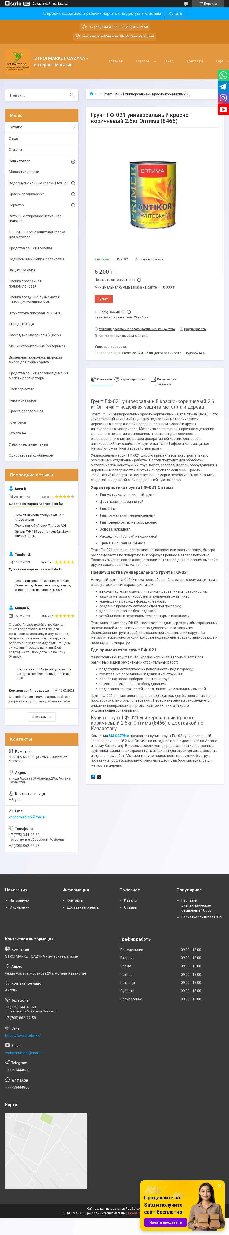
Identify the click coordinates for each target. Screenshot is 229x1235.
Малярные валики (24, 172)
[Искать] (72, 95)
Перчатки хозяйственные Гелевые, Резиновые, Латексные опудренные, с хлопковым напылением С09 (43, 585)
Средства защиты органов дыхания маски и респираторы (39, 375)
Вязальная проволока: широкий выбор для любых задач (35, 359)
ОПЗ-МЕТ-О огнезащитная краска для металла (37, 234)
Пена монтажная (23, 400)
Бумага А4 (17, 433)
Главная (116, 61)
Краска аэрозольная (26, 411)
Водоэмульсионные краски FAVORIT (39, 183)
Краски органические (27, 194)
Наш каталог (19, 161)
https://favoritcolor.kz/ (23, 1036)
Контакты (194, 61)
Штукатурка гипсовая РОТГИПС (35, 313)
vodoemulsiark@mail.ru (27, 817)
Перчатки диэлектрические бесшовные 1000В (196, 905)
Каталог (142, 61)
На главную (19, 900)
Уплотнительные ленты (28, 444)
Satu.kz (137, 1208)
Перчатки (17, 205)
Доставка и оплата (83, 907)
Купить (175, 13)
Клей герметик (21, 389)
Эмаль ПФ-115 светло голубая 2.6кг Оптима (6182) (42, 534)
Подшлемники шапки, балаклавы (36, 259)
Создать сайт (42, 3)
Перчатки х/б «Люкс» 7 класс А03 (40, 525)
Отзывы (15, 150)
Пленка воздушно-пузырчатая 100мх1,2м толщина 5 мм (34, 299)
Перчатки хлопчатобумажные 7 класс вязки (39, 517)
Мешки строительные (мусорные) (37, 346)
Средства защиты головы (30, 248)
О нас (169, 61)
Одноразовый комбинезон (31, 455)
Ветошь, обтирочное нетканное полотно (35, 218)
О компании (19, 907)
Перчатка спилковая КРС (202, 917)
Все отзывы (41, 717)
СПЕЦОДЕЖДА (21, 324)
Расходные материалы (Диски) (35, 335)
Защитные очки (22, 270)
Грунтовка (17, 422)
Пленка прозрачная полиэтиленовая (25, 283)
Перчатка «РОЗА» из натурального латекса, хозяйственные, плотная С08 (44, 673)
